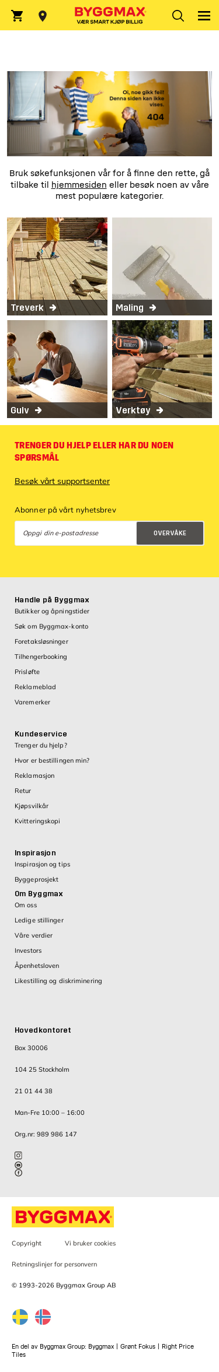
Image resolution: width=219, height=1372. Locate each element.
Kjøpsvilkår (31, 806)
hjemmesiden (79, 185)
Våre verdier (34, 935)
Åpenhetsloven (37, 966)
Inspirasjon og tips (42, 864)
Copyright (26, 1243)
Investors (28, 950)
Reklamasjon (34, 775)
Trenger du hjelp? (41, 745)
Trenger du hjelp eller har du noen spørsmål (94, 451)
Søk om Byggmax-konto (51, 626)
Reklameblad (35, 687)
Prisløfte (27, 672)
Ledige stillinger (39, 920)
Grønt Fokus (137, 1346)
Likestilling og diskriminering (58, 981)
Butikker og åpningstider (52, 611)
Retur (23, 791)
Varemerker (32, 702)
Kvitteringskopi (38, 821)
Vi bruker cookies (90, 1243)
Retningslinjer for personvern (54, 1264)
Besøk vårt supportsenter (62, 481)
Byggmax (101, 1346)
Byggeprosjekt (36, 879)
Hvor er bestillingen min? (52, 760)
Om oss (26, 905)
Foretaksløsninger (41, 641)
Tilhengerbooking (41, 656)
